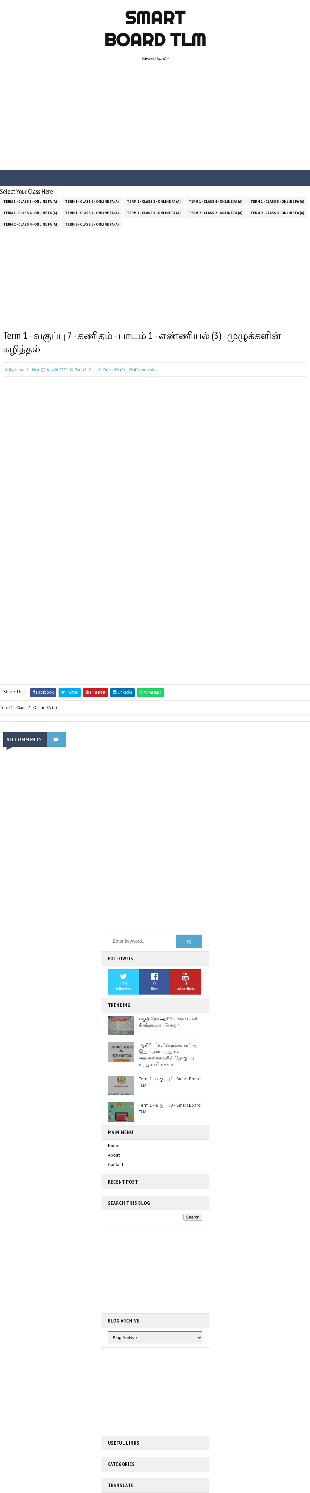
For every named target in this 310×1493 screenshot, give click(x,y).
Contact (115, 1164)
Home (113, 1145)
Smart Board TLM (155, 29)
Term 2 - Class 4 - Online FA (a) (30, 223)
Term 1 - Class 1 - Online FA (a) (30, 200)
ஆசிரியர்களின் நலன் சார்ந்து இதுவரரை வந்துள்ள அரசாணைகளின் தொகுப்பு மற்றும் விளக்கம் (168, 1054)
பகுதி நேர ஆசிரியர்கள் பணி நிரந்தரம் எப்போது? (168, 1022)
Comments (144, 369)
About (114, 1155)
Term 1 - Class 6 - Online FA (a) (30, 212)
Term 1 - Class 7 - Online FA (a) (92, 212)
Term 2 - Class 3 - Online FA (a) (277, 212)
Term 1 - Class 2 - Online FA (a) (92, 200)
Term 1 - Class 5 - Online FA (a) (277, 200)
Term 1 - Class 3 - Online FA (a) (154, 200)
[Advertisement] (155, 117)
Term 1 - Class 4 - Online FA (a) (215, 200)
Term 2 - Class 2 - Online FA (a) (215, 212)
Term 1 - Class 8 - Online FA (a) (154, 212)
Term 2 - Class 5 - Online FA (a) (92, 223)
